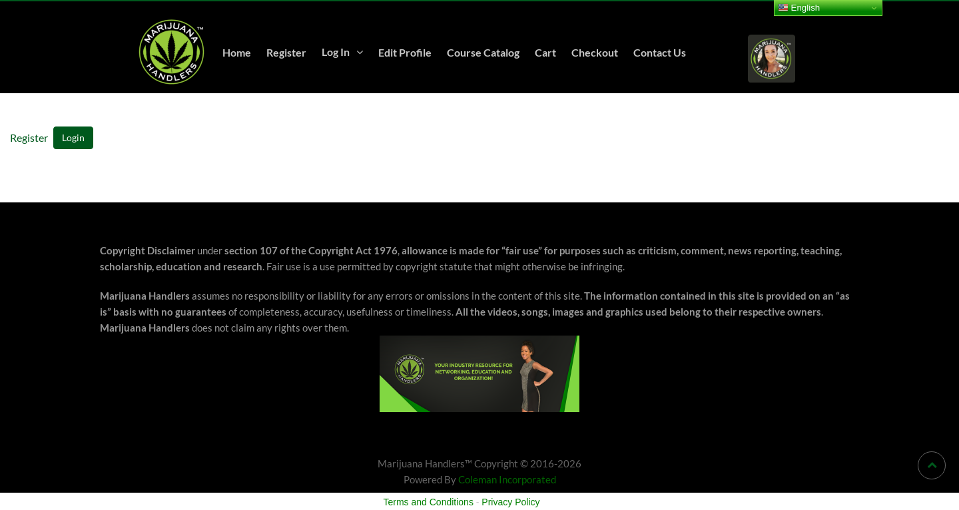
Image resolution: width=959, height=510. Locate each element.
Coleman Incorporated (507, 479)
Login (73, 137)
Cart (545, 52)
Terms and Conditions (429, 502)
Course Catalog (483, 52)
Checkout (594, 52)
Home (236, 52)
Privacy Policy (510, 502)
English (799, 8)
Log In (336, 51)
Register (286, 52)
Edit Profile (405, 52)
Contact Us (659, 52)
